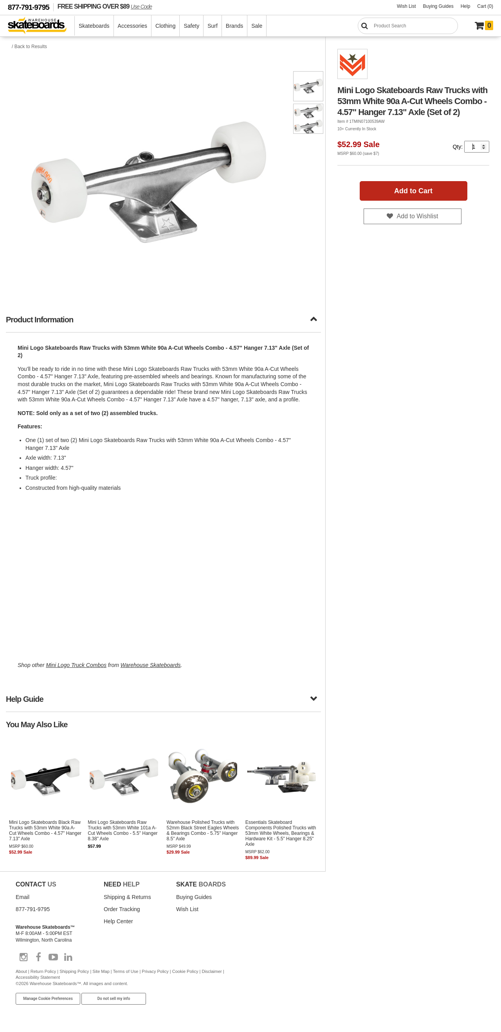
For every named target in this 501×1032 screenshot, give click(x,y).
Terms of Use (126, 971)
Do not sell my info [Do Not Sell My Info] (113, 998)
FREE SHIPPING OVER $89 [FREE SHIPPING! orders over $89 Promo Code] (105, 6)
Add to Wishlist (417, 216)
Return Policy (43, 971)
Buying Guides (438, 6)
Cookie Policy (185, 971)
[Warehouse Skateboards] (41, 26)
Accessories (132, 26)
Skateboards (94, 26)
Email (22, 897)
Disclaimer (212, 971)
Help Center (118, 921)
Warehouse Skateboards (151, 665)
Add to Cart (413, 191)
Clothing (165, 26)
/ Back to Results (29, 46)
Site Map (100, 971)
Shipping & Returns (127, 897)
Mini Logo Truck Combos (76, 665)
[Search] (408, 26)
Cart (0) (485, 6)
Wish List (406, 6)
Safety (191, 26)
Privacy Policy (155, 971)
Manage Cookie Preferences (48, 998)
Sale (256, 26)
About (21, 971)
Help (465, 6)
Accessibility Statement (38, 977)
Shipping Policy (74, 971)
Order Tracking (122, 909)
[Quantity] (476, 147)
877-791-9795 (28, 7)
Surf (212, 26)
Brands (234, 26)
